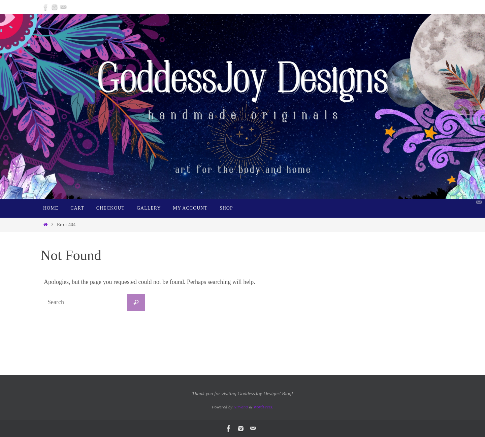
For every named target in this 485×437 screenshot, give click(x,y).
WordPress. (263, 406)
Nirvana (240, 406)
